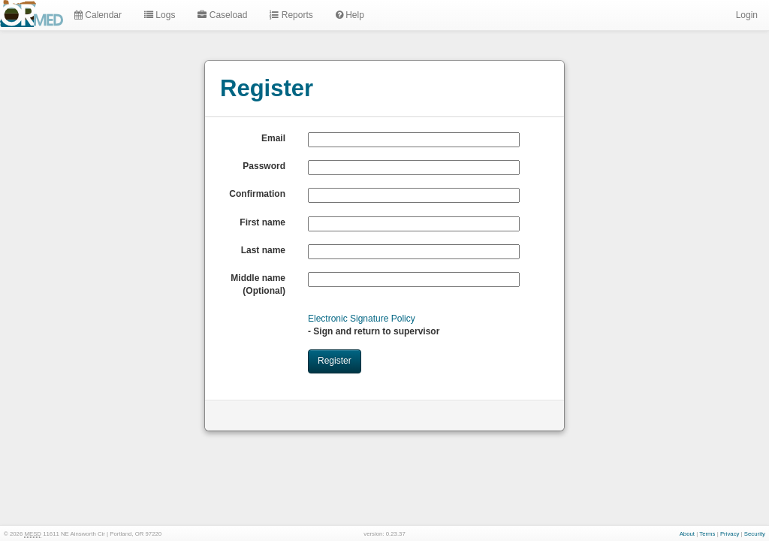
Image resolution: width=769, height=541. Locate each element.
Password (264, 166)
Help (350, 15)
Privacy (730, 533)
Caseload (222, 15)
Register (334, 360)
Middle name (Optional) (258, 284)
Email (273, 138)
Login (745, 15)
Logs (159, 15)
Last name (263, 250)
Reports (291, 15)
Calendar (98, 15)
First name (262, 222)
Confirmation (257, 194)
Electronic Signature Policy (361, 318)
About (687, 533)
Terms (707, 533)
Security (754, 533)
